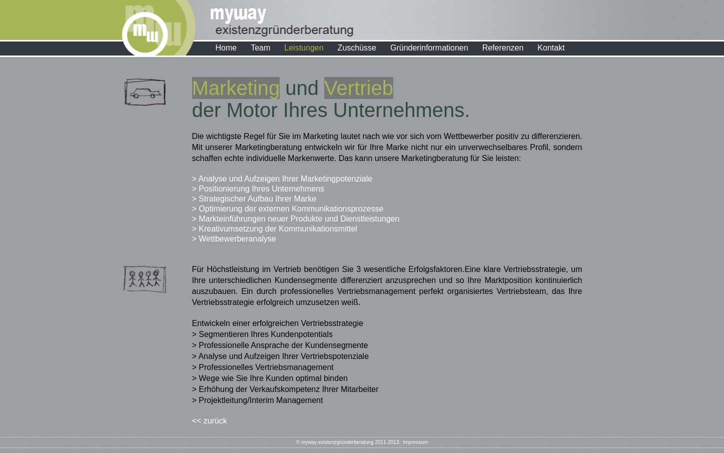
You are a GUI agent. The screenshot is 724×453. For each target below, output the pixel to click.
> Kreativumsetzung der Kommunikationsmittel (274, 228)
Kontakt (550, 48)
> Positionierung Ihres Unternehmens (258, 188)
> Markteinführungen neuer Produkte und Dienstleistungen (296, 218)
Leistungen (303, 48)
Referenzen (503, 48)
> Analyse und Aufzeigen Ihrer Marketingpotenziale (282, 178)
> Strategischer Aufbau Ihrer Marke (254, 198)
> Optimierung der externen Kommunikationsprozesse (288, 208)
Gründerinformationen (429, 48)
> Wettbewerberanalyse (234, 238)
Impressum (415, 442)
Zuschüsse (357, 48)
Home (226, 48)
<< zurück (209, 420)
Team (260, 48)
